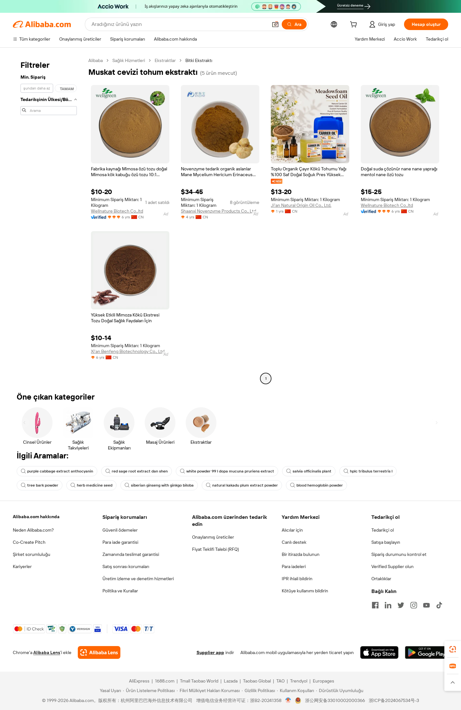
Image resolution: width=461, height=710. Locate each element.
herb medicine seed (91, 485)
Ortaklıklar (381, 578)
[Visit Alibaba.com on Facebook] (375, 605)
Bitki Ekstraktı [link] (198, 60)
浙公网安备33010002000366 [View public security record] (335, 700)
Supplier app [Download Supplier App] (210, 652)
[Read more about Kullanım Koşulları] (295, 690)
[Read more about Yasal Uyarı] (109, 690)
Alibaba (95, 60)
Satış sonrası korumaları (125, 566)
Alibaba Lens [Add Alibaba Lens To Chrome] (46, 652)
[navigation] (49, 220)
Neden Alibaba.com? (33, 530)
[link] (452, 649)
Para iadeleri (294, 566)
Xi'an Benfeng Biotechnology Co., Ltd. (128, 351)
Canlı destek (294, 542)
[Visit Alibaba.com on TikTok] (439, 605)
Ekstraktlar (165, 60)
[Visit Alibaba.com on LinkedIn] (388, 605)
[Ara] (294, 24)
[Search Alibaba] (179, 24)
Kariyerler (22, 566)
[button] (275, 24)
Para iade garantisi (120, 542)
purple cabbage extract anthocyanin (57, 471)
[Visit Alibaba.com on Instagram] (413, 605)
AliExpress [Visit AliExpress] (139, 680)
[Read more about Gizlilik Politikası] (258, 690)
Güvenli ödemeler (120, 530)
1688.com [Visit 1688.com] (164, 680)
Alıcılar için (292, 530)
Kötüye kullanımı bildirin (305, 590)
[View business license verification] (288, 700)
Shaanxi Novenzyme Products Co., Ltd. (219, 211)
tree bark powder (39, 485)
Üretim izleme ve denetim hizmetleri (138, 578)
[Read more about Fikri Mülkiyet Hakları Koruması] (208, 690)
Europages (323, 680)
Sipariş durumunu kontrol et (398, 554)
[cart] (355, 25)
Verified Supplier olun (392, 566)
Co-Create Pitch (29, 542)
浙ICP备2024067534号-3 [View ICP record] (394, 700)
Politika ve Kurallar (120, 590)
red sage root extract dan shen (136, 471)
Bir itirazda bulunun (300, 554)
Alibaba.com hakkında (36, 516)
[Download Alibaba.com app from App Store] (379, 652)
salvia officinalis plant (308, 471)
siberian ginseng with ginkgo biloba (159, 485)
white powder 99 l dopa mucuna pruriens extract (227, 471)
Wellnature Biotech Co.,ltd (117, 211)
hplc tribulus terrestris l (368, 471)
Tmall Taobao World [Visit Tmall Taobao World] (199, 680)
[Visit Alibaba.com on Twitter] (401, 605)
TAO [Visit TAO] (280, 680)
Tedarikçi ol (382, 530)
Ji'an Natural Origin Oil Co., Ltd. (301, 205)
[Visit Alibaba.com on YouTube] (426, 605)
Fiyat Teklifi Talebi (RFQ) (215, 549)
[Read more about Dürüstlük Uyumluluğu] (339, 690)
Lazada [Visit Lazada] (231, 680)
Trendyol (298, 680)
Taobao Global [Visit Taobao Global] (257, 680)
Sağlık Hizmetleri (128, 60)
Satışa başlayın (385, 542)
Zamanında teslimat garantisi (130, 554)
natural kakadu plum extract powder (242, 485)
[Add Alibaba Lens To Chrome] (99, 652)
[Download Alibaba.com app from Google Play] (426, 652)
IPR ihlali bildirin (297, 578)
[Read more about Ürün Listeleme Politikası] (149, 690)
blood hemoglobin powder (316, 485)
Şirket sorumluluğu (31, 554)
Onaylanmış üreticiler (213, 537)
